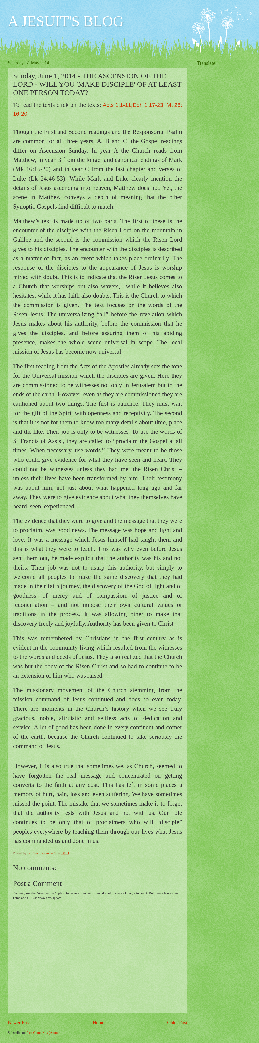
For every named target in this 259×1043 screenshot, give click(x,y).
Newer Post (19, 1022)
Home (98, 1022)
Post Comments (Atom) (43, 1033)
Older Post (177, 1022)
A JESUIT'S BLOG (66, 21)
